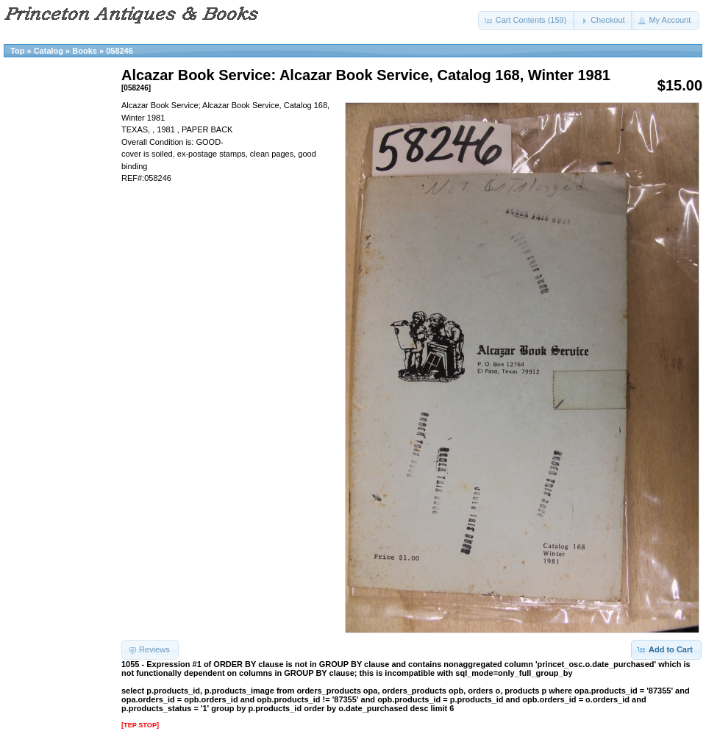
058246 (119, 50)
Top (17, 50)
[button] (527, 20)
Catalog (48, 50)
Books (84, 50)
